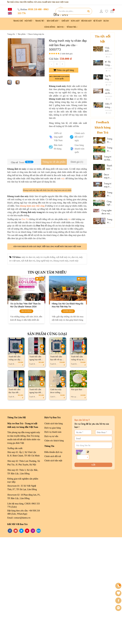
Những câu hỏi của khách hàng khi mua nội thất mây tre (67, 391)
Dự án (106, 21)
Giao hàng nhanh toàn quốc (79, 148)
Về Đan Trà (72, 27)
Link (29, 162)
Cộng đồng (49, 27)
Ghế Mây (65, 21)
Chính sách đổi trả (52, 542)
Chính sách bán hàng (53, 509)
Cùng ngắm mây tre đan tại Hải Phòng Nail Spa (109, 203)
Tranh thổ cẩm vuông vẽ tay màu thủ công (78, 445)
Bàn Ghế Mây (53, 21)
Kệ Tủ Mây (97, 21)
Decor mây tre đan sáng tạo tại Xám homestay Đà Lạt (108, 176)
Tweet (21, 162)
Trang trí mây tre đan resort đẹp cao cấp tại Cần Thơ (109, 140)
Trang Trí (40, 21)
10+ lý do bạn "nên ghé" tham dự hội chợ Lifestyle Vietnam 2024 (25, 391)
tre (69, 305)
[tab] (54, 162)
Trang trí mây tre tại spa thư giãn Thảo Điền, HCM (109, 149)
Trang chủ (18, 21)
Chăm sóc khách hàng (54, 526)
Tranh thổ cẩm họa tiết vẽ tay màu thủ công (56, 445)
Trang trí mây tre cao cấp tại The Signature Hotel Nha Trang (108, 185)
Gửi (93, 550)
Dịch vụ (61, 27)
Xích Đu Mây (86, 21)
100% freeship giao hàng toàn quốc (59, 78)
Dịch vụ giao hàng (52, 513)
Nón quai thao (76, 475)
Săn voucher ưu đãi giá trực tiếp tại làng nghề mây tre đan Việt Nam (47, 332)
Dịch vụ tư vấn (51, 522)
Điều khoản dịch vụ (53, 538)
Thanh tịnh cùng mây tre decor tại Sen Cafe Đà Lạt (109, 167)
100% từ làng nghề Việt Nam (58, 137)
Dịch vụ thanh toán (52, 518)
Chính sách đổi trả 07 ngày (80, 137)
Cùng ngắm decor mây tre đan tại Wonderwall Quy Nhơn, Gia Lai (106, 212)
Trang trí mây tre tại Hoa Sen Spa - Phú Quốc (109, 194)
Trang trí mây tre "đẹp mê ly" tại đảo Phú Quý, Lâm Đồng (109, 221)
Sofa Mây (75, 21)
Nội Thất (29, 21)
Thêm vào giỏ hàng (63, 70)
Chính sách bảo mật (53, 546)
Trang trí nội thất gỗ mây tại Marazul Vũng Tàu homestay (108, 158)
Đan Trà (25, 305)
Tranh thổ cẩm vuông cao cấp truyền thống (14, 445)
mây (63, 178)
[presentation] (10, 57)
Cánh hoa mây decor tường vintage (55, 478)
